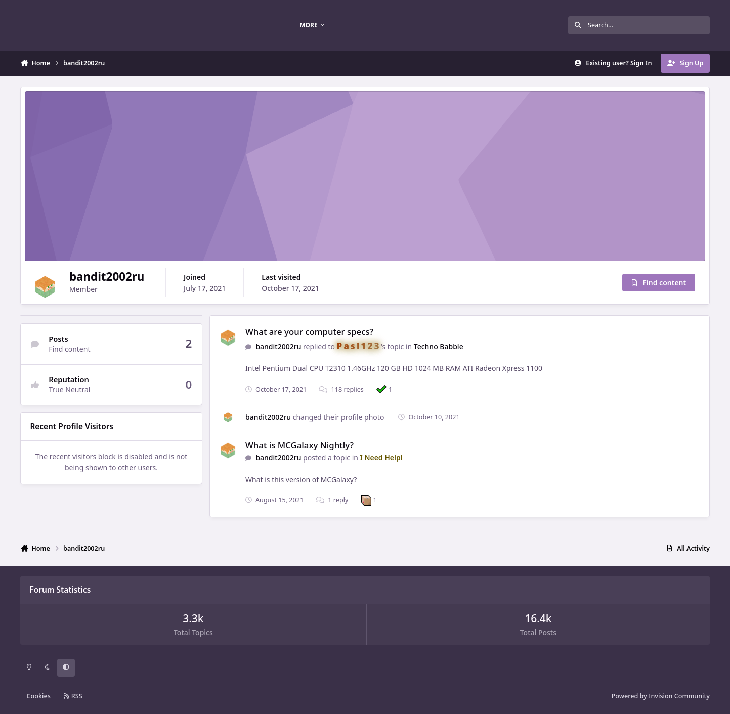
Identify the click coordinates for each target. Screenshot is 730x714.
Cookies (39, 696)
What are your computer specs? (309, 332)
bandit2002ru (278, 346)
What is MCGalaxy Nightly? (299, 445)
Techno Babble (438, 346)
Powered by (661, 696)
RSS (72, 696)
